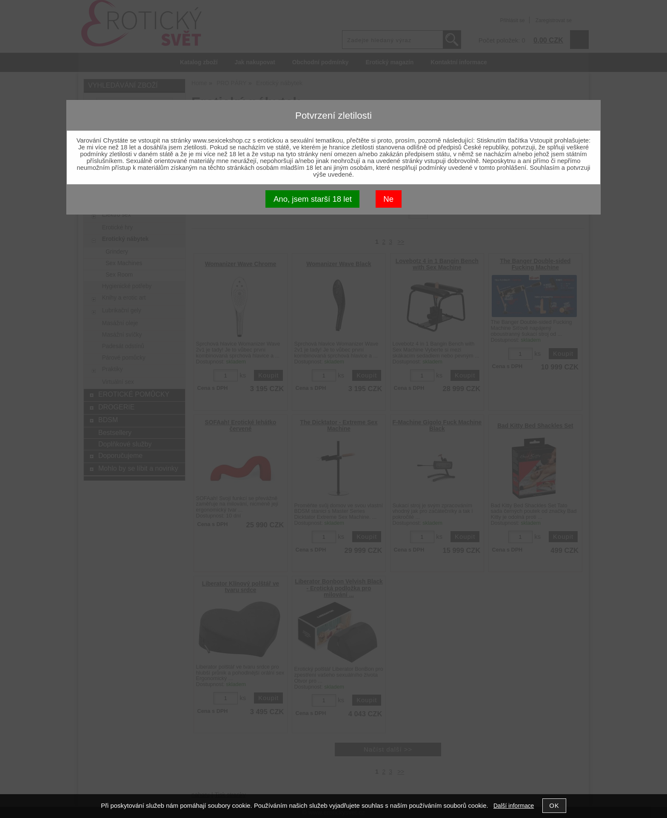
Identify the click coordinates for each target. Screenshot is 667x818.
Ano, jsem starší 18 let (313, 198)
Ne (388, 198)
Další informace (513, 806)
